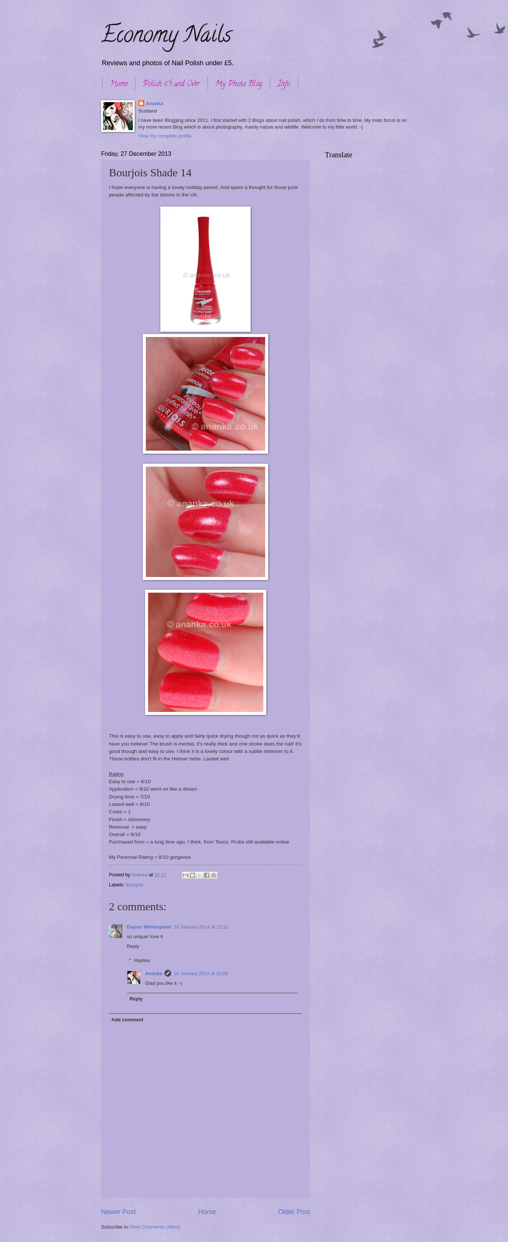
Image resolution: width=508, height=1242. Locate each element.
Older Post (294, 1212)
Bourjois (134, 885)
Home (119, 84)
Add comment (127, 1019)
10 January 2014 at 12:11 (201, 927)
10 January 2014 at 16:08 (200, 973)
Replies (142, 960)
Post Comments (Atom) (156, 1227)
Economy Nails (166, 36)
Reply (133, 946)
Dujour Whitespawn (149, 927)
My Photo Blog (238, 84)
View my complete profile (165, 136)
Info (283, 84)
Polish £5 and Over (171, 84)
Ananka (154, 103)
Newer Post (118, 1212)
